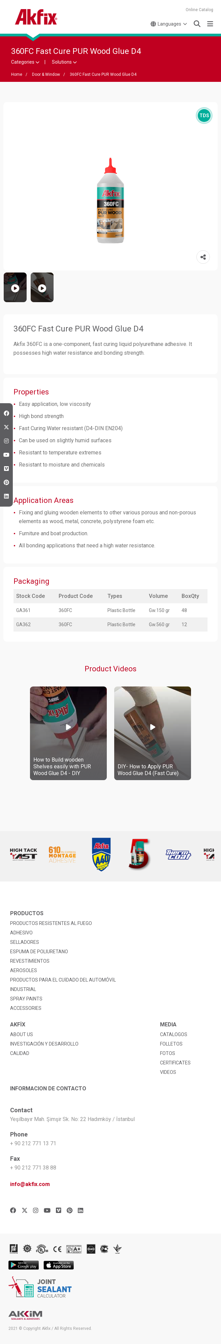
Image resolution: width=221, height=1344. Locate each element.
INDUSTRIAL (23, 989)
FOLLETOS (171, 1044)
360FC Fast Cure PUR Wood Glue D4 (103, 74)
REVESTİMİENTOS (30, 961)
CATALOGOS (173, 1034)
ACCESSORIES (25, 1008)
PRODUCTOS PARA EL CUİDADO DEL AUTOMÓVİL (63, 980)
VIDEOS (168, 1072)
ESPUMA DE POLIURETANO (39, 951)
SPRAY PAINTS (26, 998)
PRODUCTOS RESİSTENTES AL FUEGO (51, 923)
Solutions (64, 62)
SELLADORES (24, 942)
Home (16, 74)
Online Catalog (199, 9)
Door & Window (46, 74)
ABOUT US (21, 1034)
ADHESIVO (21, 932)
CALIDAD (19, 1053)
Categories (25, 62)
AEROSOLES (23, 970)
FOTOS (167, 1053)
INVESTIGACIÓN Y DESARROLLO (44, 1044)
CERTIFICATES (175, 1062)
